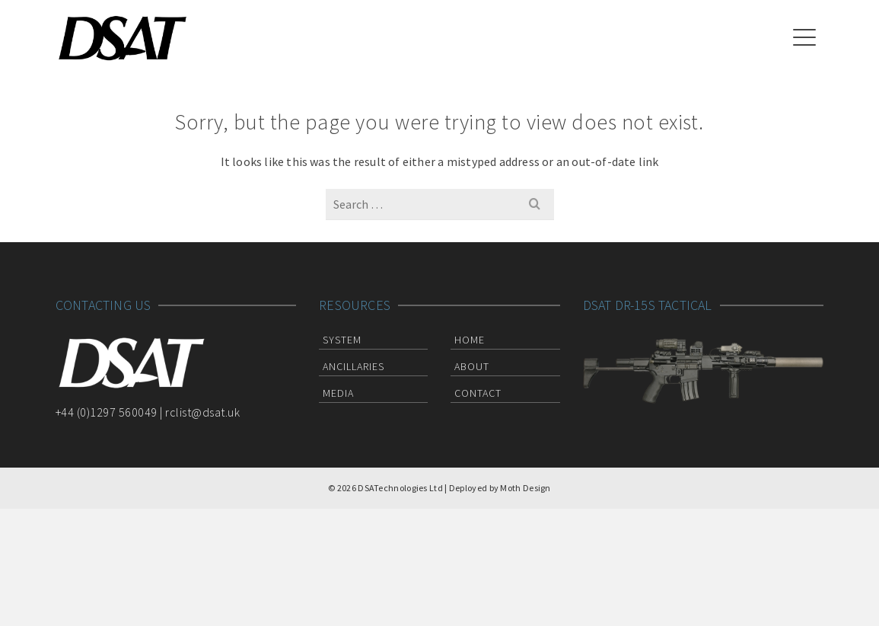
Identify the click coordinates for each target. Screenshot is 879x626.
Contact (478, 393)
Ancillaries (353, 366)
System (342, 340)
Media (338, 393)
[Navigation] (804, 38)
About (471, 366)
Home (469, 340)
